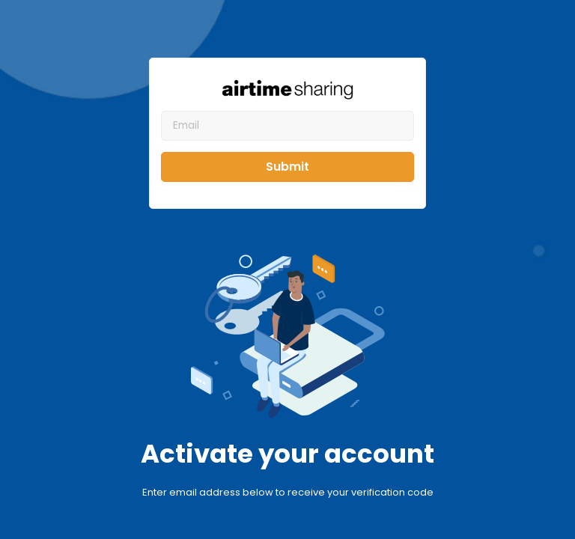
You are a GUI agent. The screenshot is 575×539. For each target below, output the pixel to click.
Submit (287, 166)
